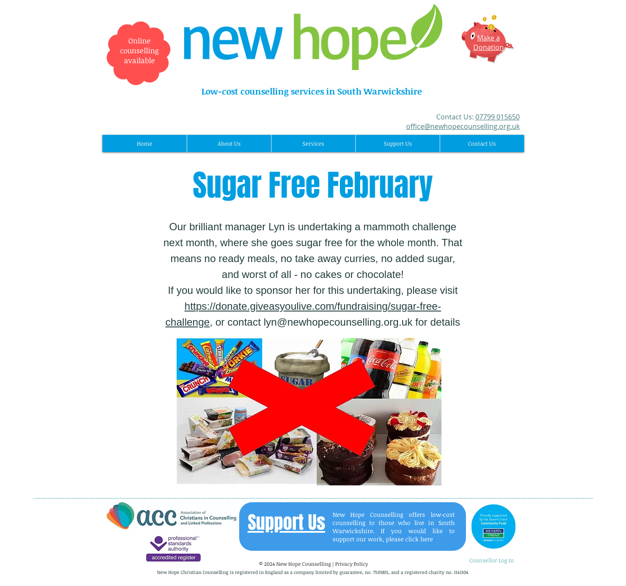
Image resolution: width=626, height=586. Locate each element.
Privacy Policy (351, 563)
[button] (229, 143)
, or (218, 322)
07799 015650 (497, 117)
